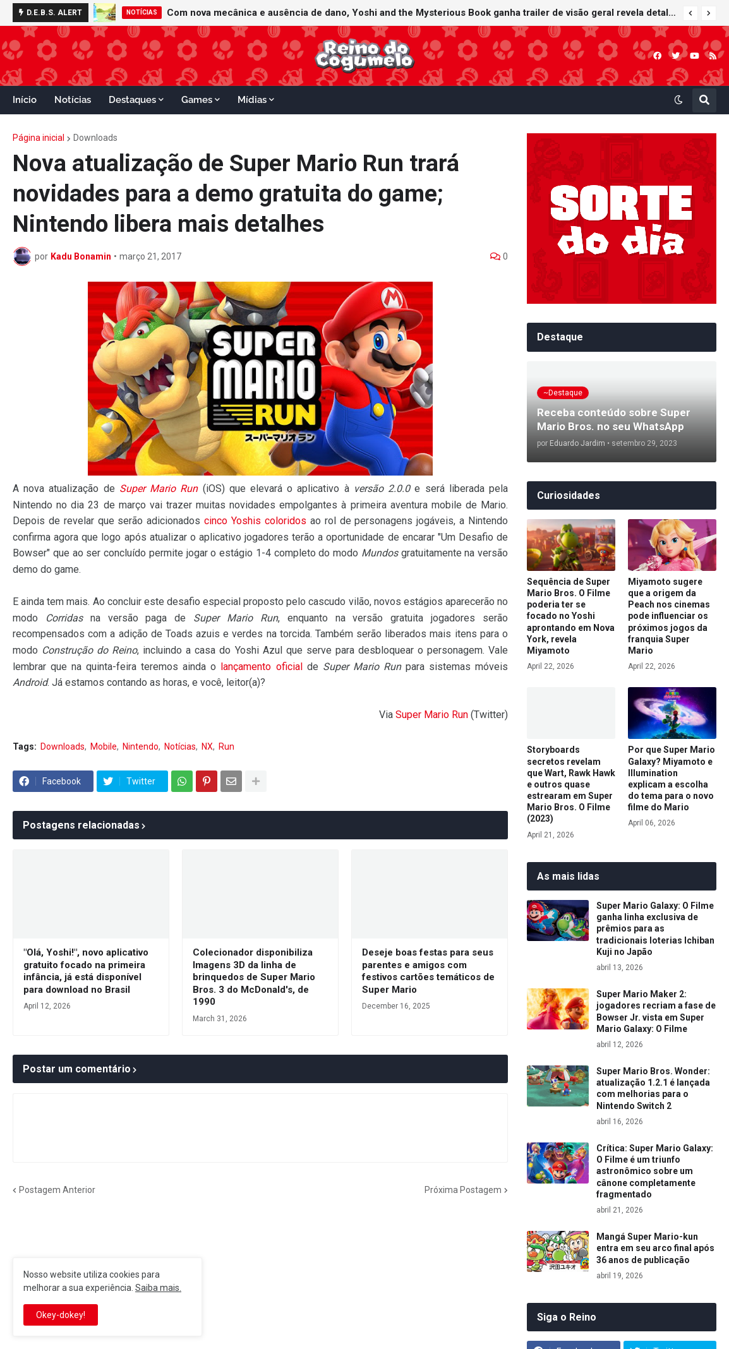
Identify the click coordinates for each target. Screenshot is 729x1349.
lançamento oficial (261, 667)
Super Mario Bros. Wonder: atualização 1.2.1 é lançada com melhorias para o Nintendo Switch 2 (653, 1088)
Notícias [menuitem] (72, 99)
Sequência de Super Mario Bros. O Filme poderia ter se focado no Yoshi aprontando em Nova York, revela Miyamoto (571, 616)
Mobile (103, 746)
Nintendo (141, 746)
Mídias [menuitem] (252, 99)
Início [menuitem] (25, 99)
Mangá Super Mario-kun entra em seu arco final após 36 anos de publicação (655, 1248)
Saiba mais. (158, 1288)
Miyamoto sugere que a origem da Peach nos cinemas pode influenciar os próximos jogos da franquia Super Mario (669, 616)
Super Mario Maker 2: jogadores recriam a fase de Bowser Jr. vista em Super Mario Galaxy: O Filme (656, 1011)
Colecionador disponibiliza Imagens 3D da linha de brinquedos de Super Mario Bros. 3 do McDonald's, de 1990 (254, 977)
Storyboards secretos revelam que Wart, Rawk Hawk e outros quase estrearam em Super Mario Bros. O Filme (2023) (571, 784)
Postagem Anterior (57, 1190)
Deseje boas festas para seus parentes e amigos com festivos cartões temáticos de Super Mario (428, 971)
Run (226, 746)
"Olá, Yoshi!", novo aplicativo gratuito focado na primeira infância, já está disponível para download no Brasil (85, 971)
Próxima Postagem (463, 1190)
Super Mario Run (158, 489)
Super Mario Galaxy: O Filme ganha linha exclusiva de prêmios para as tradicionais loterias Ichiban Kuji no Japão (655, 929)
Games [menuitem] (196, 99)
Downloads (95, 137)
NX (207, 746)
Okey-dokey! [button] (60, 1315)
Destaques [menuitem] (132, 99)
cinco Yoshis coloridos (255, 521)
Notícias (180, 746)
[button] (690, 13)
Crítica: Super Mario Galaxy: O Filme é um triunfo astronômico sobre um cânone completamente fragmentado (654, 1171)
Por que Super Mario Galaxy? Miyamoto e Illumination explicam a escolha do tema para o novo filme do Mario (671, 778)
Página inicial (38, 137)
